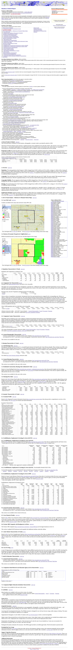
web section (30, 370)
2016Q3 (10, 471)
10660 (52, 211)
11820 (52, 235)
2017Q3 (31, 471)
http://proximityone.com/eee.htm (36, 441)
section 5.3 (10, 83)
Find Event (36, 139)
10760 (52, 213)
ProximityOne (54, 10)
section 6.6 (22, 81)
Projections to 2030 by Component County (12, 28)
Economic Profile (6, 44)
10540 (52, 208)
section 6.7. (10, 195)
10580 (52, 209)
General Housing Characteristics (10, 40)
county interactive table (9, 71)
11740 (52, 233)
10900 (52, 217)
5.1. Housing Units (30, 126)
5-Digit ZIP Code (42, 381)
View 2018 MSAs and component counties (12, 124)
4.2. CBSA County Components (37, 89)
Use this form (49, 629)
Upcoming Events (29, 139)
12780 (52, 255)
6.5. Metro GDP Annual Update (14, 119)
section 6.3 (34, 128)
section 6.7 (14, 82)
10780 (52, 214)
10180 (52, 203)
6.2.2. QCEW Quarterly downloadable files (21, 91)
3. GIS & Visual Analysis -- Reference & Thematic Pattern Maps (21, 112)
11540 (52, 228)
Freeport (3, 293)
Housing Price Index (7, 42)
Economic (19, 131)
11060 (52, 220)
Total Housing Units (7, 39)
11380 (52, 225)
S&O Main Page (22, 602)
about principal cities (13, 284)
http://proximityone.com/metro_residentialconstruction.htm (31, 369)
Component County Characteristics (10, 36)
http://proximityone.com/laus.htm (32, 534)
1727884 (7, 308)
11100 (52, 221)
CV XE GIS (14, 231)
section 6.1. (60, 188)
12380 (52, 247)
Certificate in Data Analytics (59, 21)
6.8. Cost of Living (24, 127)
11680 (52, 232)
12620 (52, 251)
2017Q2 (25, 471)
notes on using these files (52, 470)
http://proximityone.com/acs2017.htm (40, 335)
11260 (52, 224)
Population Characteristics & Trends (10, 34)
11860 (52, 236)
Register (31, 86)
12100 (52, 241)
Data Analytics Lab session (55, 633)
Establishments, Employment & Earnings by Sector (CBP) (15, 46)
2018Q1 (41, 471)
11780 (52, 234)
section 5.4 (13, 80)
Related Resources (37, 28)
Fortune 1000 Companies (8, 49)
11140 (52, 222)
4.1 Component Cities (34, 125)
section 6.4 (52, 535)
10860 (52, 216)
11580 (52, 229)
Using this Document (38, 29)
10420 (52, 206)
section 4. (65, 172)
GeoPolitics (5, 56)
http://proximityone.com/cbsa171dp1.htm (54, 337)
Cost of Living (6, 51)
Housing (24, 131)
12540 (52, 249)
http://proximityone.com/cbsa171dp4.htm (48, 361)
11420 (52, 226)
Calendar (22, 139)
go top (29, 234)
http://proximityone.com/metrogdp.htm (39, 517)
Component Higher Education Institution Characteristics (14, 55)
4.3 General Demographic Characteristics (16, 96)
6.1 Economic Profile (12, 103)
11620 (52, 230)
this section (26, 231)
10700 (52, 212)
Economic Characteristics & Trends (10, 43)
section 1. (32, 172)
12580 (52, 250)
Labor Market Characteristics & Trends (11, 50)
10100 (52, 202)
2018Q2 (46, 471)
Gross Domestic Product (8, 48)
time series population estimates (33, 312)
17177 (11, 326)
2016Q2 (4, 471)
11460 (52, 227)
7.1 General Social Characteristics (15, 109)
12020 (52, 239)
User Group (14, 628)
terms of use (47, 154)
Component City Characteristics (9, 35)
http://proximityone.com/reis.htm (34, 399)
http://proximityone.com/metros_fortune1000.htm (26, 526)
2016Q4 (15, 471)
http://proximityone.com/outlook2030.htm (9, 157)
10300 (52, 205)
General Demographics (33, 311)
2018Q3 (52, 471)
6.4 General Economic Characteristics (16, 106)
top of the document (33, 614)
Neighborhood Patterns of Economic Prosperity (13, 33)
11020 (52, 219)
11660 (52, 231)
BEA (7, 399)
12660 (52, 252)
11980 (52, 238)
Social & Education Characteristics (10, 52)
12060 (52, 240)
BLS (7, 441)
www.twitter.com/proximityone (47, 643)
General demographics (8, 131)
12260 (52, 245)
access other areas (28, 11)
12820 (52, 256)
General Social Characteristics (9, 53)
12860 (52, 257)
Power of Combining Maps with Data (59, 25)
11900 (52, 237)
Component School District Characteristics (12, 54)
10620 (52, 210)
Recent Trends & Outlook (8, 27)
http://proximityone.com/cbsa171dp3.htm (49, 510)
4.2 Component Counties (13, 116)
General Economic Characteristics (10, 47)
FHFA (8, 379)
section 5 (65, 183)
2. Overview (13, 89)
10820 (52, 215)
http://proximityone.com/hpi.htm (39, 379)
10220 (52, 204)
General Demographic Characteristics (11, 37)
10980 (52, 218)
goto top (17, 142)
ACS (61, 298)
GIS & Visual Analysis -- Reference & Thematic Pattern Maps (15, 30)
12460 (52, 248)
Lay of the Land (6, 31)
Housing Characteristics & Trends (9, 38)
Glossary (35, 31)
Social (15, 131)
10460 (52, 207)
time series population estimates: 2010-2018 (17, 330)
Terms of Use (36, 27)
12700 (52, 253)
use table (62, 201)
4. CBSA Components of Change (23, 89)
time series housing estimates (13, 355)
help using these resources (59, 27)
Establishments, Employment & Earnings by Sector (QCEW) (15, 45)
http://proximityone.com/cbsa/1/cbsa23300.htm (22, 12)
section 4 (45, 181)
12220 (52, 244)
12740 (52, 254)
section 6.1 (21, 132)
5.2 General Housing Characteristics (15, 100)
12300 (52, 246)
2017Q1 (20, 471)
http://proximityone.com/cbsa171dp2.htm (47, 561)
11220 (52, 223)
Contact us (15, 153)
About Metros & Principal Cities (40, 30)
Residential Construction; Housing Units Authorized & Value (15, 41)
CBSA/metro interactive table (11, 75)
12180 (52, 243)
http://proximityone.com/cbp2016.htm (29, 476)
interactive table (21, 381)
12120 (52, 242)
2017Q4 (36, 471)
